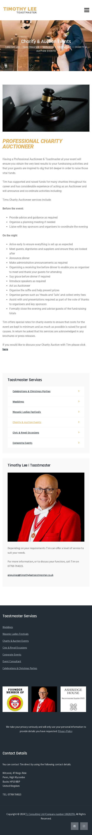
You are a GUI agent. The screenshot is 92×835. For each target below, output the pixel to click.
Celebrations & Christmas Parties (31, 391)
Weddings (18, 402)
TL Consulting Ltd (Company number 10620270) (50, 814)
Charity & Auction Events (27, 422)
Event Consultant (12, 661)
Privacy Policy (65, 731)
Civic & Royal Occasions (26, 433)
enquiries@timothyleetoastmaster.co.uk (30, 575)
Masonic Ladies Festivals (27, 412)
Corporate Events (22, 443)
